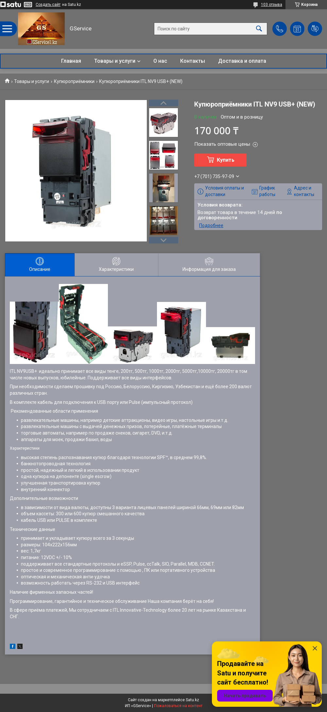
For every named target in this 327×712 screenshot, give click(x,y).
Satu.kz (192, 700)
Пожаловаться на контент (178, 706)
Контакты (192, 61)
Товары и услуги (114, 61)
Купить (225, 160)
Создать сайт (48, 4)
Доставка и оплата (242, 61)
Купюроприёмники (74, 81)
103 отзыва (271, 4)
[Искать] (259, 29)
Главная (71, 61)
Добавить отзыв (315, 29)
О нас (160, 61)
